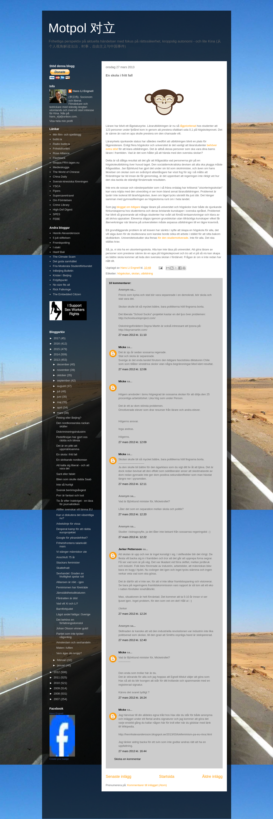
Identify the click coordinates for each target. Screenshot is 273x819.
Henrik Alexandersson (66, 233)
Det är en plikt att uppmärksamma (67, 447)
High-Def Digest (62, 209)
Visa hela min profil (61, 121)
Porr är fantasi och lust (70, 495)
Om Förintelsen (62, 200)
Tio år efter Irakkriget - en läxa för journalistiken (74, 502)
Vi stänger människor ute (71, 551)
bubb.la (57, 139)
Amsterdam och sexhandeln (73, 642)
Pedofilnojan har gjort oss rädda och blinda (72, 438)
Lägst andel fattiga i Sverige (73, 614)
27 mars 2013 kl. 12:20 (133, 514)
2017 (57, 338)
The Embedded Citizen (67, 294)
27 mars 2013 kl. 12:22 (133, 537)
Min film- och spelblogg (67, 134)
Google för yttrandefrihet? (72, 537)
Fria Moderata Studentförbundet (72, 266)
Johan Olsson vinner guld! (72, 628)
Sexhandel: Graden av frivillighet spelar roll (70, 575)
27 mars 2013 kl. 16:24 (133, 697)
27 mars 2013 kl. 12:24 (133, 613)
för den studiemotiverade (173, 237)
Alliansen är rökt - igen (70, 582)
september (64, 380)
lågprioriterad (188, 125)
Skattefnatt (62, 567)
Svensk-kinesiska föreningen (70, 181)
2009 (57, 688)
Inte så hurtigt (64, 484)
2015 (57, 349)
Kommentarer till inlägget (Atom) (147, 785)
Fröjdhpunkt (60, 280)
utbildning (147, 273)
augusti (62, 386)
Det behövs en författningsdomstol (69, 621)
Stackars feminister (68, 562)
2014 (57, 354)
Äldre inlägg (212, 776)
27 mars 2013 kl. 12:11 (133, 484)
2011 (57, 677)
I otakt (56, 247)
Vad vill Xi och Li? (67, 603)
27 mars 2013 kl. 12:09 (133, 442)
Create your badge (59, 759)
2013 (57, 359)
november (63, 369)
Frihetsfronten (61, 148)
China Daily (60, 176)
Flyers (56, 190)
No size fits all (61, 284)
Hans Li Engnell (83, 91)
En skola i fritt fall (66, 454)
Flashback (59, 158)
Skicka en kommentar (127, 759)
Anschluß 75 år (65, 557)
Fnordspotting (61, 242)
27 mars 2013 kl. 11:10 (133, 334)
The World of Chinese (66, 172)
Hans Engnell (56, 713)
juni (59, 396)
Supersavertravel (63, 195)
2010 (57, 683)
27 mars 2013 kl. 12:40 (133, 640)
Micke (122, 347)
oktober (62, 375)
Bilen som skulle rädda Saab (73, 479)
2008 (57, 693)
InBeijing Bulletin (63, 270)
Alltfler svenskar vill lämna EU (74, 509)
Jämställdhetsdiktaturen (70, 592)
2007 (57, 699)
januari (61, 665)
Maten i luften (64, 647)
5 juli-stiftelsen (61, 237)
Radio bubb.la (61, 143)
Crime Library (61, 204)
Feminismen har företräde (72, 587)
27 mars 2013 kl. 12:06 (133, 369)
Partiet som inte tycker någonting (70, 635)
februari (62, 660)
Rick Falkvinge (62, 289)
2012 (57, 672)
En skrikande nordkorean (71, 459)
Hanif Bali (59, 252)
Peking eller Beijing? (68, 417)
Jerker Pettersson (130, 549)
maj (59, 402)
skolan (136, 273)
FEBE (56, 218)
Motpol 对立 (82, 28)
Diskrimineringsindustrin (71, 431)
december (63, 364)
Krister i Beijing (62, 275)
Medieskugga (61, 167)
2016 (57, 343)
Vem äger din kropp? (69, 653)
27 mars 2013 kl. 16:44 (133, 751)
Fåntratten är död (67, 598)
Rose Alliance (61, 153)
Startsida (166, 776)
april (60, 407)
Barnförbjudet (64, 608)
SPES (56, 214)
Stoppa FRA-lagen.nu (66, 162)
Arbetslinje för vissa (68, 523)
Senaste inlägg (118, 776)
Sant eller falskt (65, 474)
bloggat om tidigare (128, 207)
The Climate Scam (64, 256)
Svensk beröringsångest (71, 490)
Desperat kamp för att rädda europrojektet (73, 530)
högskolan (123, 273)
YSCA (56, 186)
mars (60, 412)
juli (59, 391)
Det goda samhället (65, 261)
